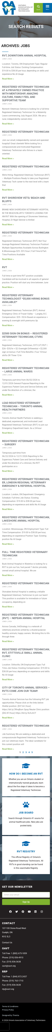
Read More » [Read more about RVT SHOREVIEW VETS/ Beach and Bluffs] (8, 224)
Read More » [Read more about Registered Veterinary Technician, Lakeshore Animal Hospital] (8, 544)
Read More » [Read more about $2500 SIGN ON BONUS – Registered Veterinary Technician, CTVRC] (8, 360)
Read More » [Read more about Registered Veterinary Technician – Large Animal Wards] (8, 395)
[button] (47, 5)
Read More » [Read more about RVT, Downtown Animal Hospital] (8, 79)
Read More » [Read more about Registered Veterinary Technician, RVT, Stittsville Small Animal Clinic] (8, 679)
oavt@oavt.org (9, 966)
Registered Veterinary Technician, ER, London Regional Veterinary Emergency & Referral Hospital (26, 482)
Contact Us (7, 942)
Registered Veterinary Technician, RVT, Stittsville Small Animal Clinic (26, 653)
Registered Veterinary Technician (25, 131)
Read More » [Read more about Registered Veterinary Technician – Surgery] (8, 471)
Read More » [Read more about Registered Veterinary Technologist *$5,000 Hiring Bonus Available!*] (8, 325)
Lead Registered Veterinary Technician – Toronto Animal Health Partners (22, 406)
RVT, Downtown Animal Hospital (24, 55)
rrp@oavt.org (8, 989)
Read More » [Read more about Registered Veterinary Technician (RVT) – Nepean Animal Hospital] (8, 641)
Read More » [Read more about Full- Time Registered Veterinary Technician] (8, 575)
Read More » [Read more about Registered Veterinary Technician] (8, 158)
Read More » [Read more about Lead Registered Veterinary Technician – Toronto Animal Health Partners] (8, 433)
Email (4, 890)
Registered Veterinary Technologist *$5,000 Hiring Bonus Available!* (25, 299)
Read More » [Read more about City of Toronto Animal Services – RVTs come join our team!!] (8, 717)
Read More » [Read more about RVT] (8, 287)
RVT (4, 267)
